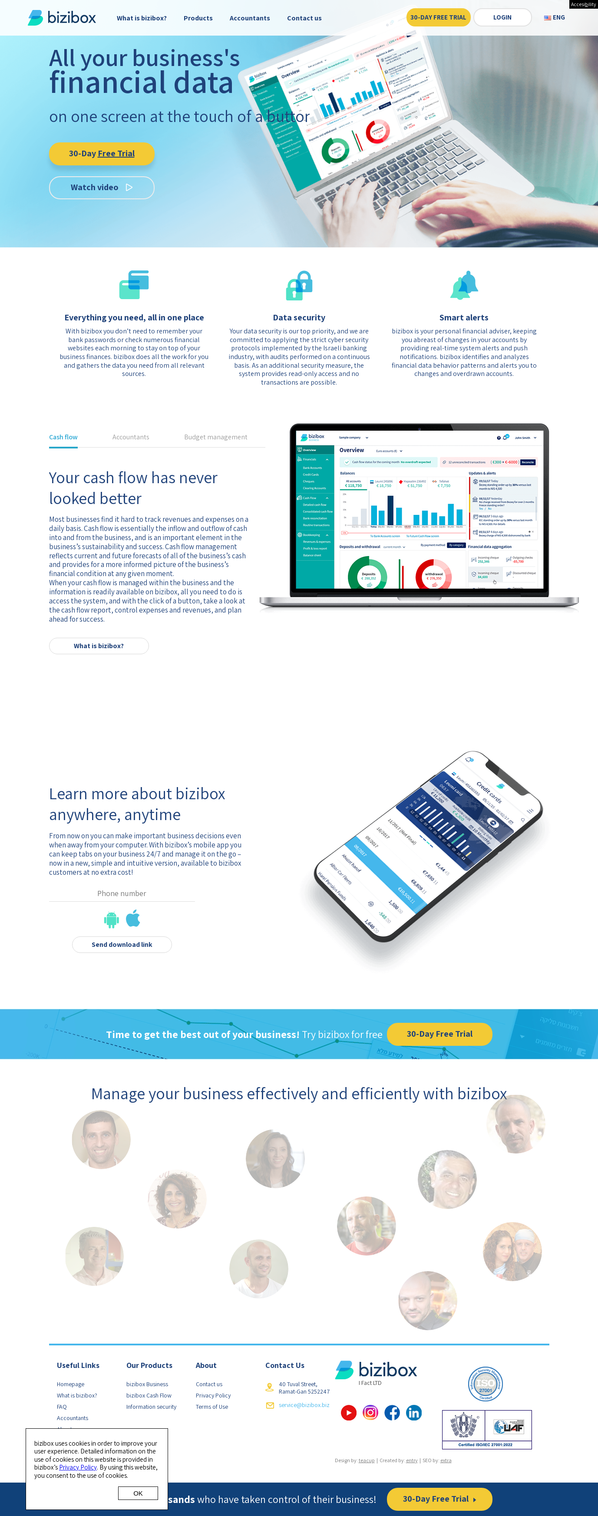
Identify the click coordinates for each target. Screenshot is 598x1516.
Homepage (70, 1384)
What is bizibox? (142, 18)
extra (446, 1460)
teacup (367, 1460)
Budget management (216, 438)
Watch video (95, 187)
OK (138, 1493)
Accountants (250, 18)
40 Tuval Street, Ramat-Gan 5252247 (304, 1387)
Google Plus (370, 1412)
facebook (392, 1412)
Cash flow (63, 438)
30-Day (102, 153)
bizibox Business (147, 1384)
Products (198, 18)
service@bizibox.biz (304, 1405)
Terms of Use (212, 1407)
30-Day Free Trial (438, 17)
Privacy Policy (213, 1395)
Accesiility (583, 4)
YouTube (349, 1412)
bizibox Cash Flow (149, 1395)
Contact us (304, 18)
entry (412, 1460)
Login (502, 17)
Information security (151, 1407)
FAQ (62, 1407)
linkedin (414, 1412)
